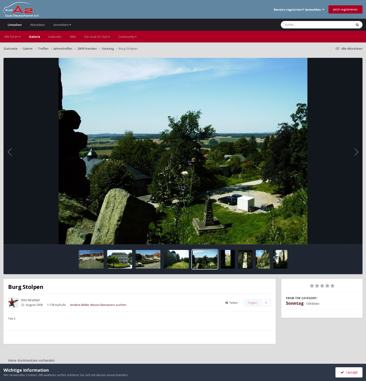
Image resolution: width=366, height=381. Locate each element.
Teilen (231, 303)
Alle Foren (12, 37)
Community (127, 37)
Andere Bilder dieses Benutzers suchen (98, 305)
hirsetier (34, 300)
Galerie (34, 37)
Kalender (55, 37)
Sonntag (295, 303)
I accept (349, 372)
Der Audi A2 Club (97, 37)
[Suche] (307, 24)
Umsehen (15, 27)
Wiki (73, 37)
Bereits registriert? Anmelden (299, 9)
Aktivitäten (37, 25)
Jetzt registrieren (345, 9)
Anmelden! (62, 25)
